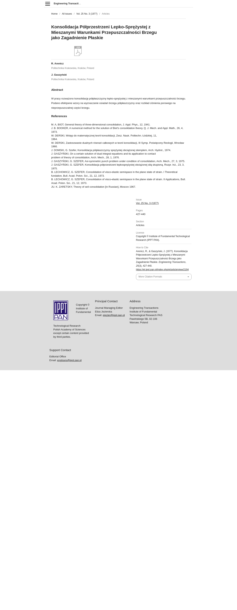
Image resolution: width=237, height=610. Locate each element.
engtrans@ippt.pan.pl (69, 360)
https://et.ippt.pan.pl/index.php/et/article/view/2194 (162, 269)
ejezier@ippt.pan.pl (114, 315)
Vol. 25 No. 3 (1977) (86, 13)
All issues (67, 13)
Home (54, 13)
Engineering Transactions (68, 3)
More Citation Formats (150, 276)
